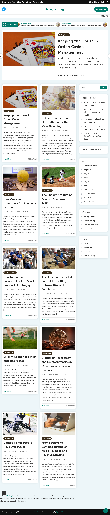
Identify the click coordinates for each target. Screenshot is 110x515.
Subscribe (101, 9)
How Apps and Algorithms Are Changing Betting (19, 203)
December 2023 (90, 202)
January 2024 (89, 198)
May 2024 (87, 182)
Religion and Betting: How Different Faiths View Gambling (82, 25)
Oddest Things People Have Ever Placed (17, 445)
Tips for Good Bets (38, 2)
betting (9, 496)
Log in (86, 243)
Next (15, 493)
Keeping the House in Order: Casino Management (38, 25)
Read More (7, 159)
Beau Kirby (64, 75)
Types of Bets (16, 2)
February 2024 (89, 194)
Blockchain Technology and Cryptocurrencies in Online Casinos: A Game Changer (57, 364)
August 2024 (89, 170)
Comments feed (90, 251)
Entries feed (88, 247)
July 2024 (87, 174)
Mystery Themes (61, 512)
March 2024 (88, 190)
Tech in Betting (26, 2)
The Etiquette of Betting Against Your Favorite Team (57, 199)
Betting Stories (6, 2)
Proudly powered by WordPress (31, 512)
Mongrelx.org (55, 9)
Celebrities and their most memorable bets (19, 359)
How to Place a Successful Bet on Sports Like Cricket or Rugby (19, 281)
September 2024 (90, 166)
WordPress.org (89, 256)
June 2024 (88, 178)
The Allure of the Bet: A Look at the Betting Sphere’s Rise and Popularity (57, 283)
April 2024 (87, 186)
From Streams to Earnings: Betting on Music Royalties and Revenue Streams (54, 449)
